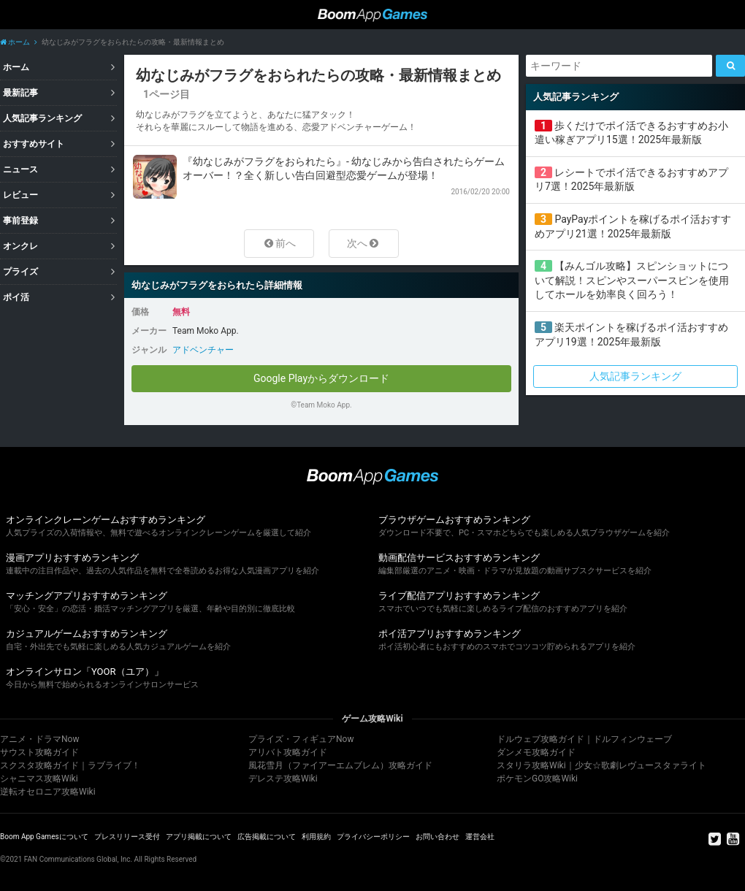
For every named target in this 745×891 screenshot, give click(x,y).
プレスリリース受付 (127, 837)
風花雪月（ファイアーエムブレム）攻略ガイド (340, 765)
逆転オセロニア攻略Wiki (48, 792)
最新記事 (20, 93)
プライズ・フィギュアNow (301, 739)
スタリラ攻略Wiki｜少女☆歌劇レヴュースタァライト (601, 765)
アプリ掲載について (199, 837)
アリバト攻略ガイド (287, 752)
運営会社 (479, 837)
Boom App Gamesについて (44, 837)
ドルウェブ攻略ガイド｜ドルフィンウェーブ (584, 739)
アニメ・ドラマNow (39, 739)
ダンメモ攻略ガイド (536, 752)
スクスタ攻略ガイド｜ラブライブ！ (70, 765)
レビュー (20, 195)
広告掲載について (266, 837)
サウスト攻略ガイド (39, 752)
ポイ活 (16, 297)
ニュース (20, 169)
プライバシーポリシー (373, 837)
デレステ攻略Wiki (283, 778)
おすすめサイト (33, 144)
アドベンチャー (203, 350)
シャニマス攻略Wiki (39, 778)
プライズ (20, 272)
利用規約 (316, 837)
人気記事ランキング (42, 118)
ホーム (15, 42)
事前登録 (20, 220)
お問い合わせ (437, 837)
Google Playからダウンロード (321, 378)
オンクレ (20, 246)
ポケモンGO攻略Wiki (537, 778)
